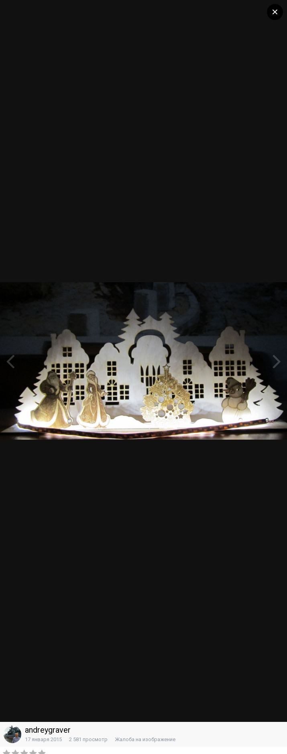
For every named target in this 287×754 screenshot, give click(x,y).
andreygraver (48, 730)
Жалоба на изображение (145, 739)
